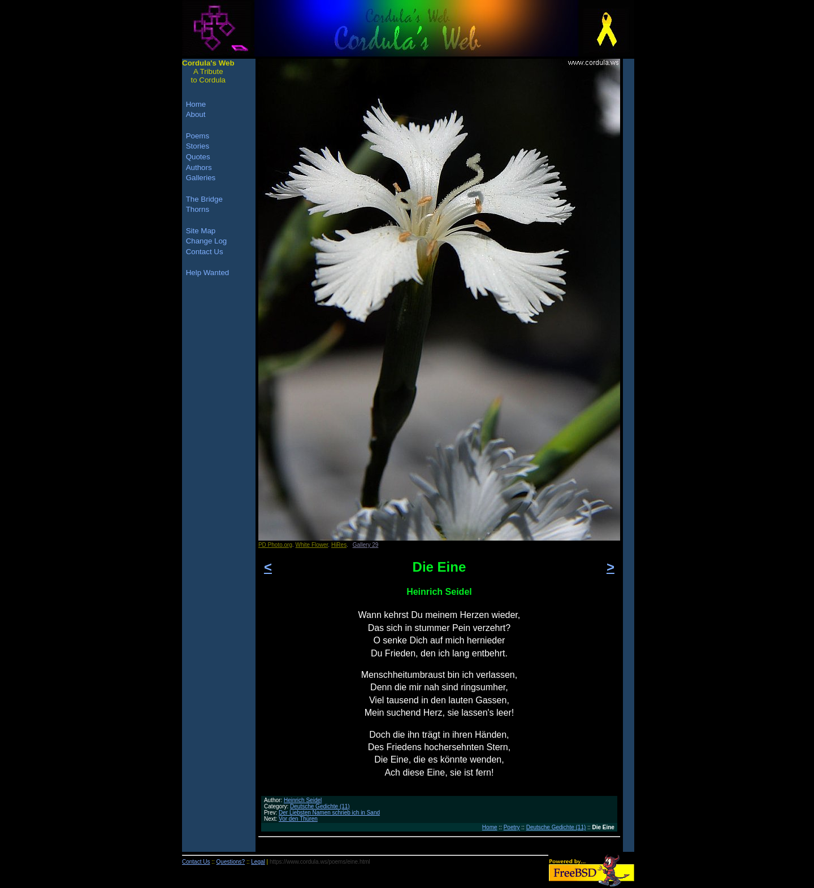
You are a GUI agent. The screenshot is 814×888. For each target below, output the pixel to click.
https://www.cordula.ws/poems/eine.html (320, 862)
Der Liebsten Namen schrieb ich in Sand (329, 812)
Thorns (197, 209)
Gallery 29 (366, 545)
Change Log (206, 241)
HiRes (339, 545)
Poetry (512, 827)
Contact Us (204, 251)
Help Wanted (208, 272)
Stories (197, 146)
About (196, 114)
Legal (258, 862)
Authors (199, 167)
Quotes (198, 157)
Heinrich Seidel (303, 800)
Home (489, 827)
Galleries (201, 177)
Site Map (201, 231)
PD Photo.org (275, 545)
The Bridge (204, 199)
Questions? (231, 862)
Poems (197, 136)
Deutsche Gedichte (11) (320, 806)
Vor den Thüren (298, 819)
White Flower (312, 545)
